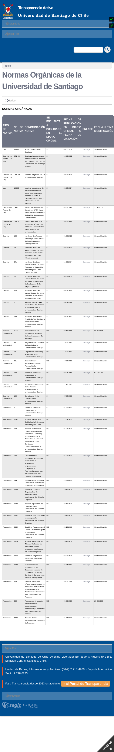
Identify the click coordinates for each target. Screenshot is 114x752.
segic (57, 705)
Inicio (7, 65)
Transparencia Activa (35, 8)
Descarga (86, 149)
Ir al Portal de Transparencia (85, 684)
